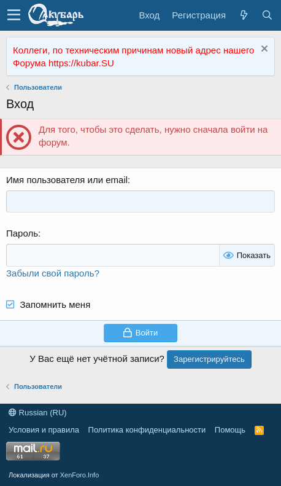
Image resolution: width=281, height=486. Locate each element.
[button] (13, 15)
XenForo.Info (79, 475)
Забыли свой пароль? (52, 273)
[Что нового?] (243, 15)
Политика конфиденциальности (147, 429)
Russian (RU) (38, 412)
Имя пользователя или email (67, 179)
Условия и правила (44, 429)
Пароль (22, 233)
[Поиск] (267, 15)
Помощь (230, 429)
